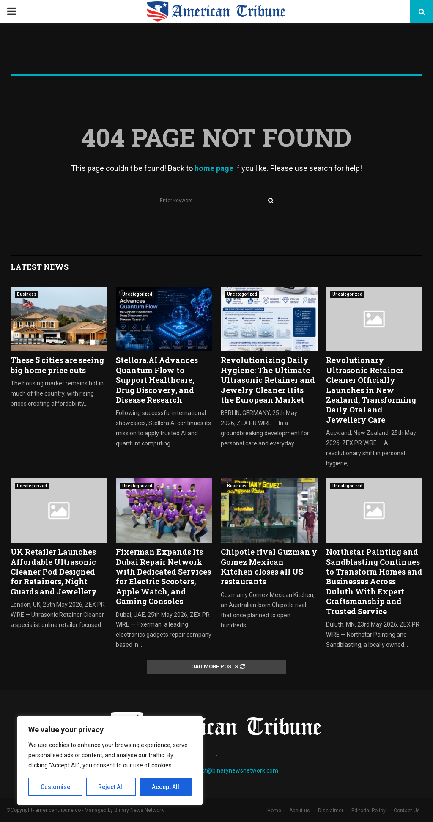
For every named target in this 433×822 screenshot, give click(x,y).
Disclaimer (330, 811)
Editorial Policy (368, 811)
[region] (110, 760)
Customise (56, 787)
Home (274, 811)
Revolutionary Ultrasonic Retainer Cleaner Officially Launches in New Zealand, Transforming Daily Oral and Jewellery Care (371, 389)
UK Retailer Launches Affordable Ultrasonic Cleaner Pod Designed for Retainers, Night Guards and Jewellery (54, 572)
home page (214, 168)
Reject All (111, 787)
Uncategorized (137, 294)
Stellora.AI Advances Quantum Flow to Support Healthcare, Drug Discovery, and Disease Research (157, 380)
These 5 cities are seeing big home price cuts (57, 365)
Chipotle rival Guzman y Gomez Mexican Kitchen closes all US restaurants (269, 566)
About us (299, 811)
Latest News (40, 267)
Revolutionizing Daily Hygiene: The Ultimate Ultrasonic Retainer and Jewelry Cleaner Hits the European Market (268, 380)
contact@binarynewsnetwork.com (232, 770)
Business (26, 294)
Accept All (165, 787)
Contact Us (407, 811)
